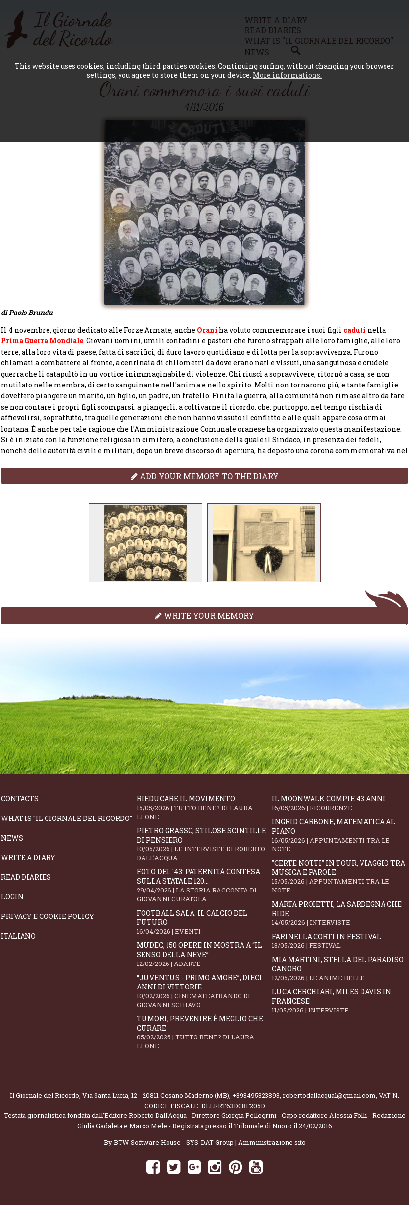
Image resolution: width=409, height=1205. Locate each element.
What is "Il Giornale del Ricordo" (66, 818)
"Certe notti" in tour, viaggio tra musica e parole (340, 876)
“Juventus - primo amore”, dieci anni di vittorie (204, 991)
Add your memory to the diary (205, 476)
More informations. (287, 75)
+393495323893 (256, 1095)
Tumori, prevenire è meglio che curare (204, 1032)
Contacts (20, 798)
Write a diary (28, 857)
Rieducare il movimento (204, 807)
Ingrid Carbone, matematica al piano (340, 835)
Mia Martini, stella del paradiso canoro (340, 968)
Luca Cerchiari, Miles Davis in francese (340, 1000)
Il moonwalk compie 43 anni (340, 803)
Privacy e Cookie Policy (47, 916)
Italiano (18, 935)
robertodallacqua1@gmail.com (329, 1095)
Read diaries (26, 877)
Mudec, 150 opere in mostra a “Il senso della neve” (204, 954)
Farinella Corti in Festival (340, 941)
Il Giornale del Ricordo (44, 1095)
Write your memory (204, 615)
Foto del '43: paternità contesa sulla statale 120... (204, 885)
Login (12, 896)
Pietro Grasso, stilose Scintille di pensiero (204, 844)
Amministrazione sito (272, 1142)
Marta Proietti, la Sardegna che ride (340, 913)
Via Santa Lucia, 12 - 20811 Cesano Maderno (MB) (155, 1095)
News (12, 838)
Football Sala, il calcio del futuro (204, 922)
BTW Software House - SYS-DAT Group (174, 1142)
